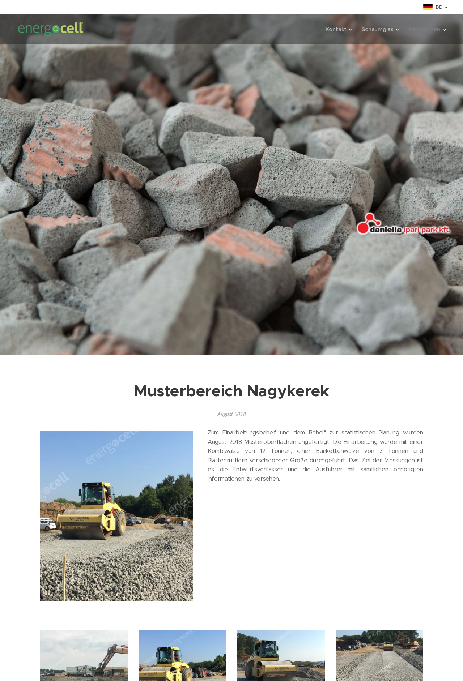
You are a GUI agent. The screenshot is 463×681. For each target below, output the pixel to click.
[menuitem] (338, 29)
